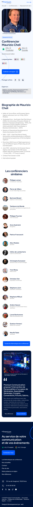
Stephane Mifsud (16, 297)
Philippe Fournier (16, 216)
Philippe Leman (15, 180)
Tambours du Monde (17, 206)
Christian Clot (14, 279)
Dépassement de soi (26, 6)
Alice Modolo (14, 243)
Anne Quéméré (15, 225)
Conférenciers (13, 6)
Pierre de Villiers (15, 189)
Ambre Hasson (15, 305)
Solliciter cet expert (10, 72)
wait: (22, 504)
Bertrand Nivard (15, 198)
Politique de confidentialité (15, 499)
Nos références (9, 414)
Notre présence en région (9, 471)
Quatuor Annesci (16, 324)
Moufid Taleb (14, 333)
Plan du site (5, 468)
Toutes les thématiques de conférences (16, 343)
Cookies (9, 501)
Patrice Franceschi (16, 235)
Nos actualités (6, 462)
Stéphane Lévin (15, 288)
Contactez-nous (8, 453)
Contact (4, 465)
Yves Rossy (14, 270)
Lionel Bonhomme (16, 315)
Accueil (4, 6)
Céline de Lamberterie (18, 252)
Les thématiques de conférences (12, 459)
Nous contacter (21, 414)
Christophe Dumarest (17, 261)
